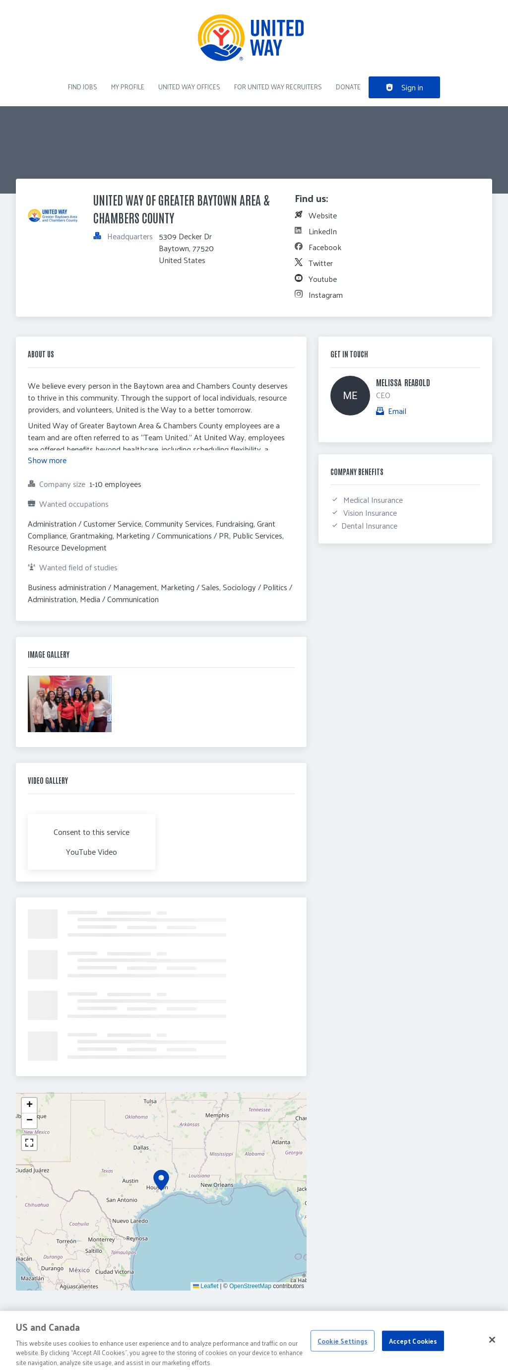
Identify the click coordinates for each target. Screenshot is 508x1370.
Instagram (326, 294)
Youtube (323, 279)
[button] (161, 1180)
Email (397, 411)
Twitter (321, 263)
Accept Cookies (413, 1345)
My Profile (127, 86)
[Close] (492, 1344)
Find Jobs (82, 86)
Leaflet (205, 1286)
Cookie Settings (343, 1345)
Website (323, 215)
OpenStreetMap (250, 1286)
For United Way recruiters (278, 86)
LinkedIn (323, 231)
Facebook (325, 247)
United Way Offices (189, 86)
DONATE (348, 86)
